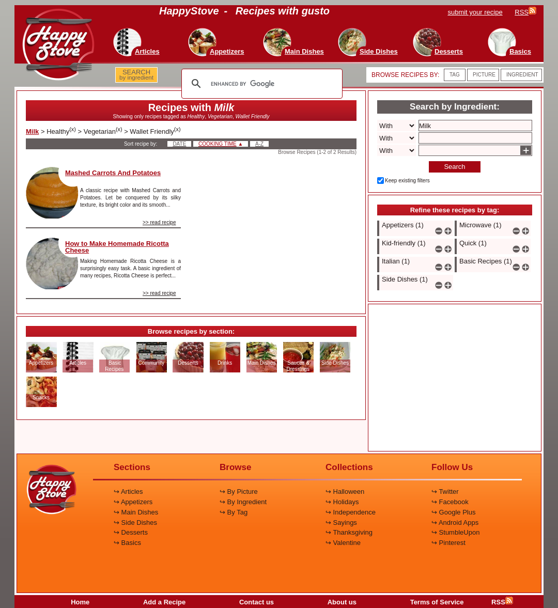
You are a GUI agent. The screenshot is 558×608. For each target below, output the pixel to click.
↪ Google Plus (453, 512)
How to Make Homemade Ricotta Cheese (117, 247)
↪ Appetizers (133, 502)
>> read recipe (159, 222)
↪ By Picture (239, 491)
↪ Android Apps (454, 522)
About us (342, 602)
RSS (502, 602)
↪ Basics (127, 543)
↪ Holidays (342, 502)
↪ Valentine (343, 543)
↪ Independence (351, 512)
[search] (260, 83)
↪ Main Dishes (136, 512)
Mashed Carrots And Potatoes (113, 173)
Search (454, 166)
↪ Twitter (445, 491)
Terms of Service (437, 602)
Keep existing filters (407, 180)
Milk (32, 131)
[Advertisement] (277, 231)
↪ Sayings (341, 522)
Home (80, 602)
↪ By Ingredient (243, 502)
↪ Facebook (450, 502)
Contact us (256, 602)
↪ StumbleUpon (455, 532)
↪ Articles (128, 491)
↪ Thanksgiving (349, 532)
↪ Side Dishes (135, 522)
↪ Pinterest (448, 543)
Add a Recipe (164, 602)
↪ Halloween (345, 491)
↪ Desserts (131, 532)
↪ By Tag (233, 512)
